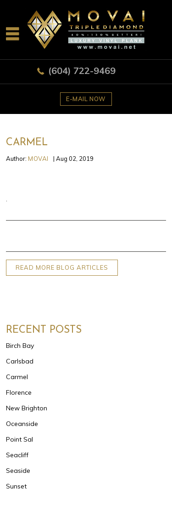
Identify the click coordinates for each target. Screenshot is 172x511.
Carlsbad (19, 361)
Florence (19, 392)
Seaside (18, 470)
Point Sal (19, 439)
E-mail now (86, 98)
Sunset (16, 486)
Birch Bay (20, 345)
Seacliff (17, 455)
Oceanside (22, 424)
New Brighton (26, 408)
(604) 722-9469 (82, 70)
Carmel (17, 377)
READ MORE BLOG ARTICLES (62, 267)
